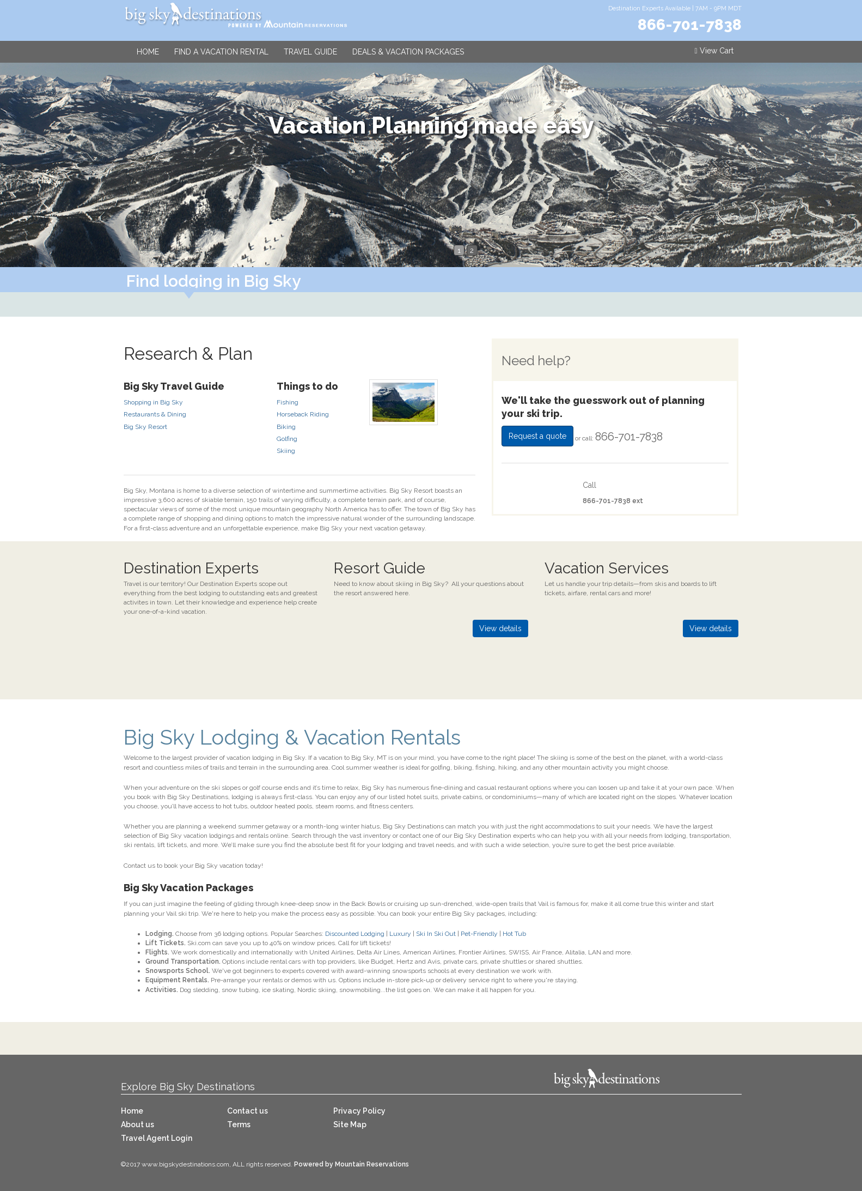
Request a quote (537, 436)
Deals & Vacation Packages (408, 51)
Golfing (287, 439)
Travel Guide (310, 51)
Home (148, 51)
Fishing (287, 402)
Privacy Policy (359, 1111)
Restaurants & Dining (155, 414)
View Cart (713, 50)
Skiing (286, 451)
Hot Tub (514, 934)
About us (137, 1124)
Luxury (400, 934)
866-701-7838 (690, 25)
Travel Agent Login (156, 1138)
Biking (286, 427)
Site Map (349, 1124)
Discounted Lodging (354, 934)
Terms (238, 1124)
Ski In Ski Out (436, 934)
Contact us (247, 1111)
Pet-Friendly (479, 934)
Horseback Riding (303, 414)
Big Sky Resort (145, 427)
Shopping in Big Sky (153, 402)
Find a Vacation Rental (221, 51)
